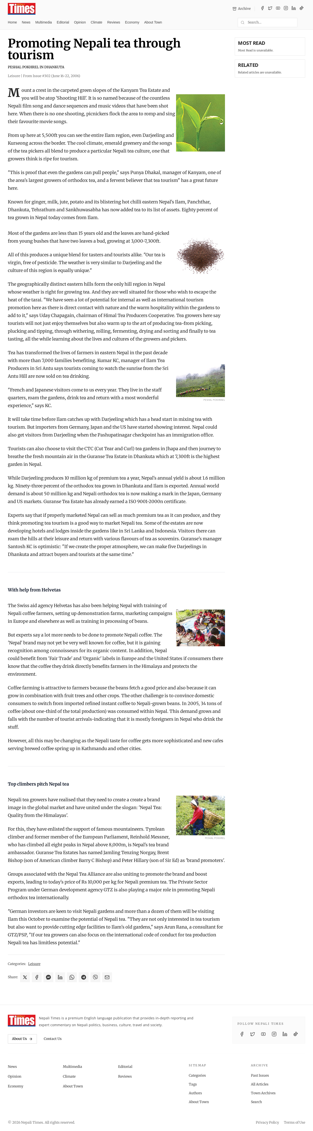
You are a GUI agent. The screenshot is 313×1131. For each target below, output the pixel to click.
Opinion (80, 22)
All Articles (259, 1084)
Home (12, 22)
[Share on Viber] (95, 977)
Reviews (113, 22)
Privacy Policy (267, 1122)
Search (256, 1102)
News (26, 22)
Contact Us (53, 1039)
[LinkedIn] (293, 8)
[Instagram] (286, 8)
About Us (22, 1039)
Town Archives (263, 1093)
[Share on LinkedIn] (60, 977)
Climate (96, 22)
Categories (197, 1075)
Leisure (34, 964)
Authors (195, 1093)
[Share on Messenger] (48, 977)
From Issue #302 (51, 76)
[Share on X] (25, 977)
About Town (153, 22)
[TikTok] (301, 8)
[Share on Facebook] (37, 977)
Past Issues (260, 1075)
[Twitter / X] (270, 8)
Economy (132, 22)
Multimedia (43, 22)
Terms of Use (294, 1122)
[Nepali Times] (21, 1020)
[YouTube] (278, 8)
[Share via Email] (107, 977)
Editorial (63, 22)
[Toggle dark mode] (303, 22)
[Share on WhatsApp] (72, 977)
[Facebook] (262, 8)
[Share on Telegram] (84, 977)
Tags (193, 1084)
